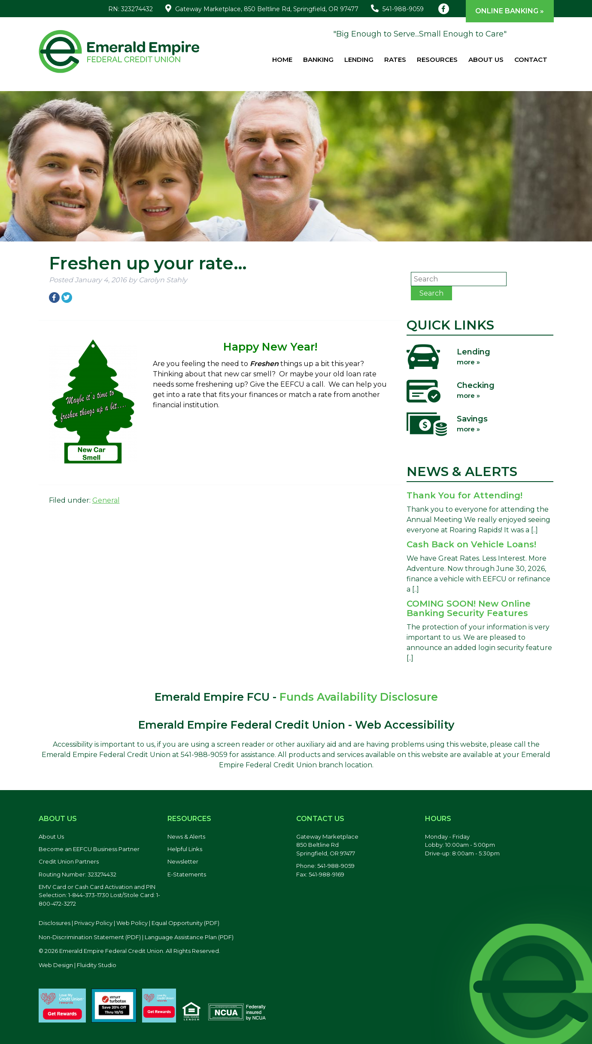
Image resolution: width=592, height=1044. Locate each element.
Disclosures (54, 922)
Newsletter (182, 861)
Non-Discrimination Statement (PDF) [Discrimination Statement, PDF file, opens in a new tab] (90, 937)
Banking (318, 59)
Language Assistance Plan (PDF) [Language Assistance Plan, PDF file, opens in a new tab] (189, 937)
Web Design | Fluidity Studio (77, 965)
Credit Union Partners (69, 861)
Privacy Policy (93, 922)
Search (431, 293)
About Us (486, 59)
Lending (358, 59)
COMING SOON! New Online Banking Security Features (469, 608)
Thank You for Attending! (464, 495)
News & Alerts (186, 836)
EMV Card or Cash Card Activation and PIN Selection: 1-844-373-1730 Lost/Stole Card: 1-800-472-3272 (99, 895)
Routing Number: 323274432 (77, 874)
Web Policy (132, 922)
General (106, 500)
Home (282, 59)
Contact (530, 59)
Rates (395, 59)
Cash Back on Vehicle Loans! (471, 544)
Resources (437, 59)
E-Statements (186, 874)
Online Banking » (509, 11)
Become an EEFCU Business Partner (89, 849)
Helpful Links (184, 849)
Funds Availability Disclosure (358, 696)
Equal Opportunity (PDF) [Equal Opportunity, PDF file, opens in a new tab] (185, 922)
